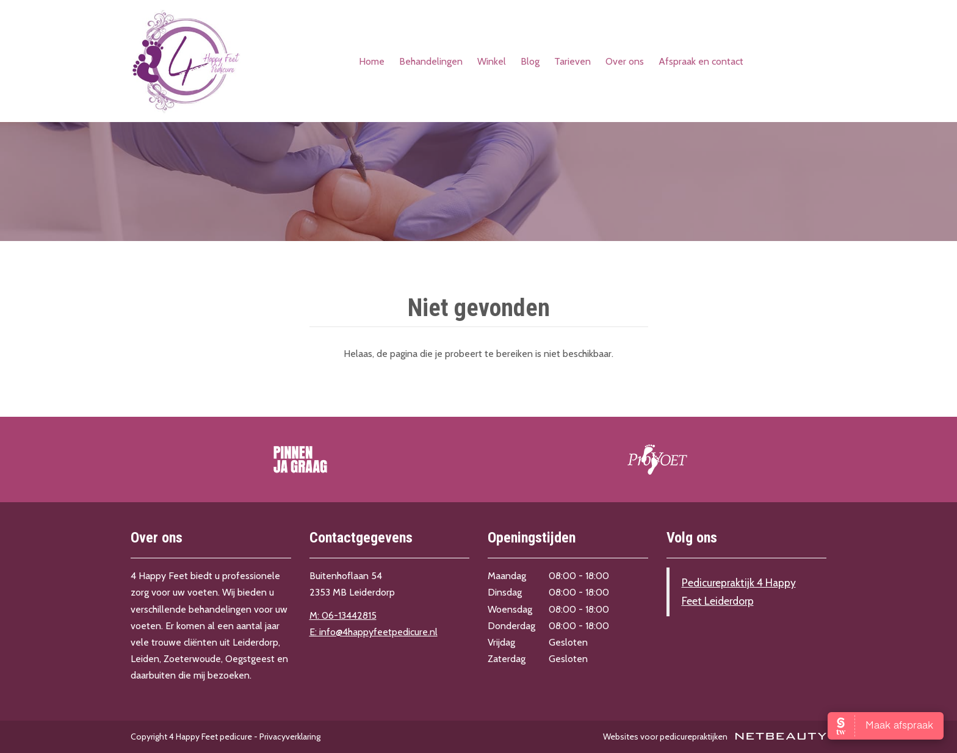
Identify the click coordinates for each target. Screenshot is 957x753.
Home (372, 61)
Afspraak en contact (701, 61)
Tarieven (572, 61)
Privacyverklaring (289, 736)
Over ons (624, 61)
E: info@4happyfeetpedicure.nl (373, 632)
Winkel (491, 61)
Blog (530, 61)
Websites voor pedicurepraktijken (714, 736)
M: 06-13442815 (343, 615)
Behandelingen (431, 61)
